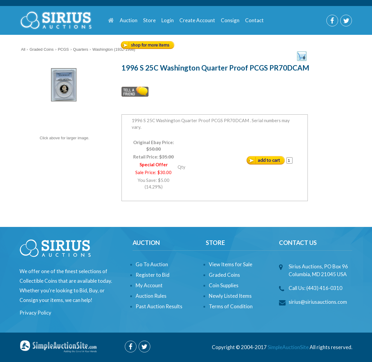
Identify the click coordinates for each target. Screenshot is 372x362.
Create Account (197, 20)
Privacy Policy (35, 312)
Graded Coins (224, 275)
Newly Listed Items (230, 296)
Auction (128, 20)
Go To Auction (152, 264)
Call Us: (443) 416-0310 (315, 288)
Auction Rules (151, 296)
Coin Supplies (223, 285)
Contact (254, 20)
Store (149, 20)
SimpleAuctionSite (288, 347)
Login (167, 20)
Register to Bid (153, 275)
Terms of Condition (231, 306)
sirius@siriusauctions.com (318, 302)
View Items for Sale (230, 264)
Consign (230, 20)
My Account (149, 285)
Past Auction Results (159, 306)
